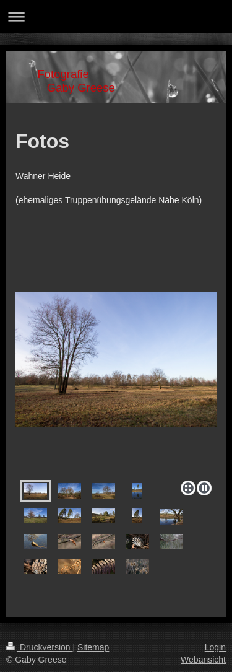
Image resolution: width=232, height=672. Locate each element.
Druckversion (39, 647)
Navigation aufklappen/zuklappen (116, 16)
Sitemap (93, 647)
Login (215, 647)
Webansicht (203, 660)
